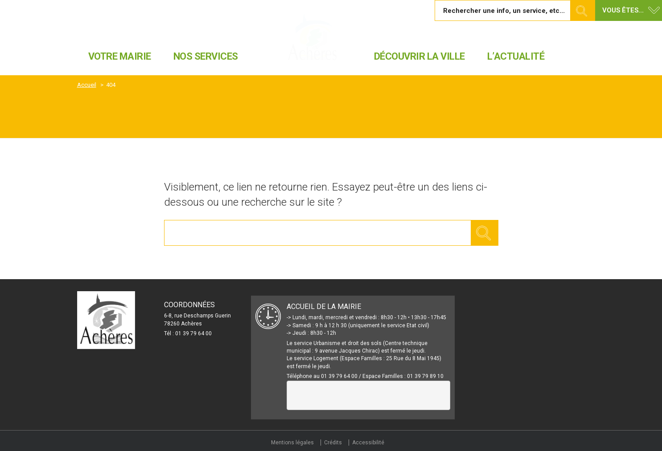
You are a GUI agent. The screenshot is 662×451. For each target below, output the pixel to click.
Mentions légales (292, 442)
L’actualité (516, 56)
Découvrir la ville (419, 56)
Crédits (333, 442)
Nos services (205, 56)
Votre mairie (119, 56)
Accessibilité (368, 442)
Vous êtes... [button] (623, 10)
